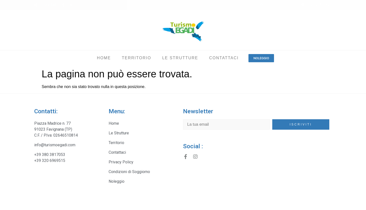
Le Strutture (180, 58)
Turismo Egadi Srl (50, 203)
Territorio (136, 58)
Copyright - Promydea (203, 203)
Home (104, 58)
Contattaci (224, 58)
